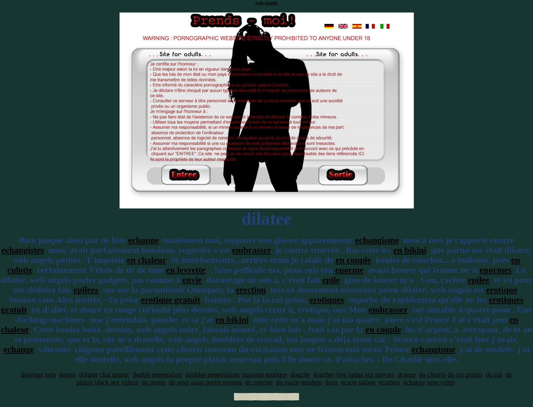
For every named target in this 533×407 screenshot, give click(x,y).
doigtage (32, 374)
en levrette (186, 270)
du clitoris (432, 374)
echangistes (22, 250)
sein (50, 374)
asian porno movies (216, 382)
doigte (67, 374)
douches (324, 374)
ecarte (349, 382)
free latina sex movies (365, 374)
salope (367, 382)
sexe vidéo (441, 382)
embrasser (251, 250)
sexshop (311, 382)
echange (143, 240)
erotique (501, 289)
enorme (349, 270)
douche (300, 374)
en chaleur (146, 260)
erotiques (326, 299)
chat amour (114, 374)
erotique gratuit (170, 299)
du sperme (259, 382)
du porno (154, 382)
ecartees (389, 382)
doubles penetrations (212, 374)
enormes (496, 270)
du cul (494, 374)
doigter (88, 374)
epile (331, 280)
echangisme (377, 240)
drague (407, 374)
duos (331, 382)
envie (192, 280)
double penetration (157, 374)
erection (251, 289)
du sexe (179, 382)
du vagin (287, 382)
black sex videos (116, 382)
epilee (479, 280)
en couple (353, 260)
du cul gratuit (465, 374)
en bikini (409, 250)
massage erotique (264, 374)
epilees (86, 289)
